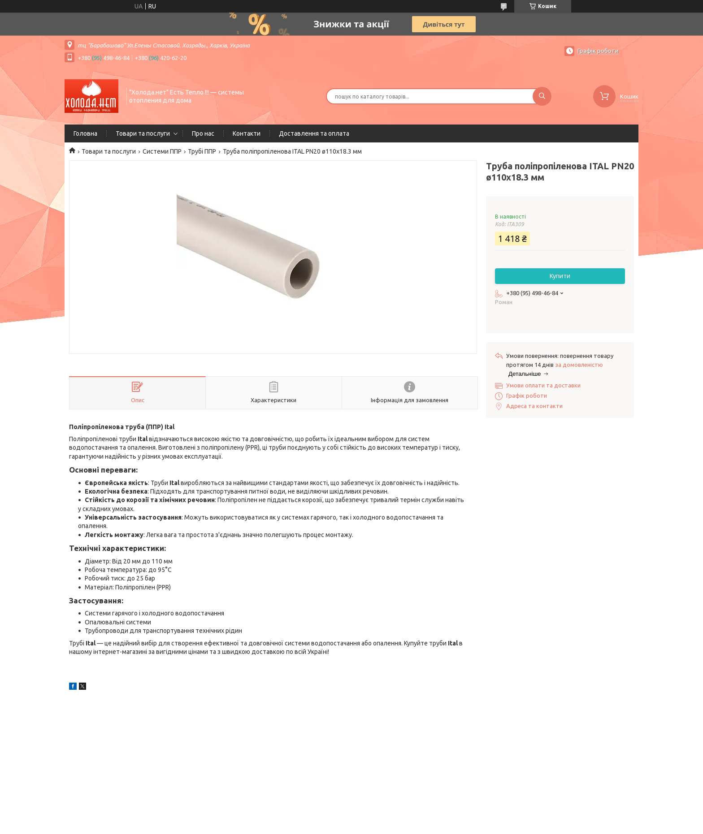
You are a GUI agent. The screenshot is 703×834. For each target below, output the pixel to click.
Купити (560, 275)
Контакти (246, 133)
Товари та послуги (143, 133)
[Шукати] (542, 96)
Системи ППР (162, 151)
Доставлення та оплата (314, 133)
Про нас (203, 133)
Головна (85, 133)
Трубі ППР (202, 151)
